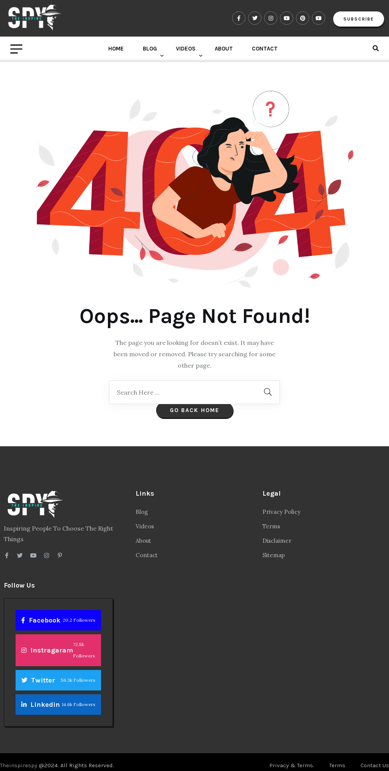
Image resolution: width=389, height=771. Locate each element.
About (224, 50)
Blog (150, 50)
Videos (186, 50)
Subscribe (358, 19)
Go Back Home (195, 403)
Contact (265, 50)
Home (116, 50)
